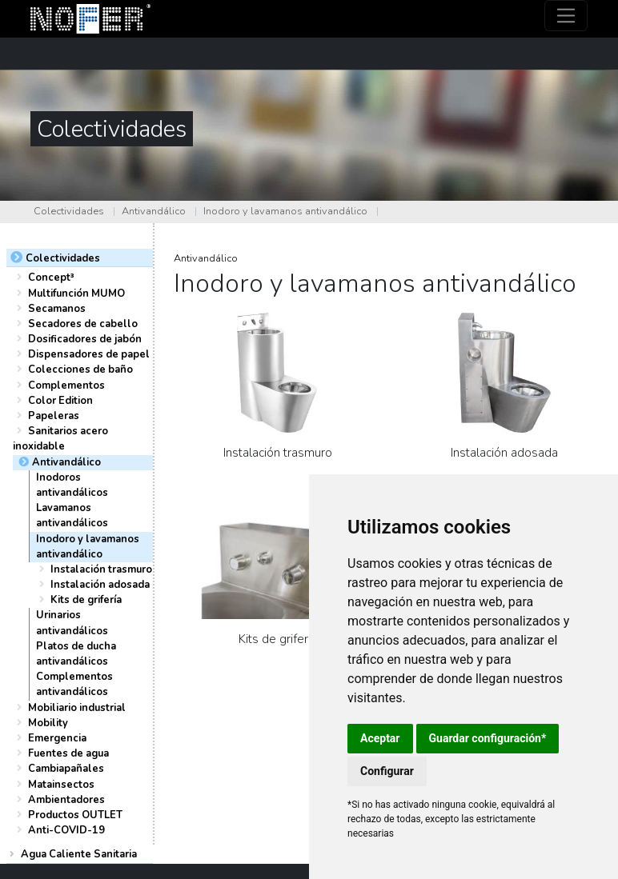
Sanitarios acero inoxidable (60, 438)
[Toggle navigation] (566, 15)
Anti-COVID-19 (66, 830)
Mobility (48, 723)
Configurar (387, 771)
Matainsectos (61, 784)
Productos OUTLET (75, 815)
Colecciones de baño (80, 369)
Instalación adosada (100, 584)
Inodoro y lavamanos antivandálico (285, 211)
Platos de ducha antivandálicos (76, 654)
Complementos (66, 385)
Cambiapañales (66, 768)
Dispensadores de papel (89, 354)
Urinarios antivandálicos (72, 622)
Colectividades (69, 211)
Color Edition (60, 401)
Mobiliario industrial (77, 708)
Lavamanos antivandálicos (72, 515)
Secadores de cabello (83, 324)
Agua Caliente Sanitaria (79, 854)
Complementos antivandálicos (74, 684)
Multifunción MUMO (76, 293)
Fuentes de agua (68, 753)
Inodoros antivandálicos (72, 485)
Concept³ (51, 277)
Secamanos (57, 309)
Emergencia (57, 738)
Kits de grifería (86, 600)
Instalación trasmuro (101, 569)
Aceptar (380, 738)
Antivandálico (154, 211)
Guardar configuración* (488, 738)
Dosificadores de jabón (85, 339)
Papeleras (53, 416)
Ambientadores (66, 800)
